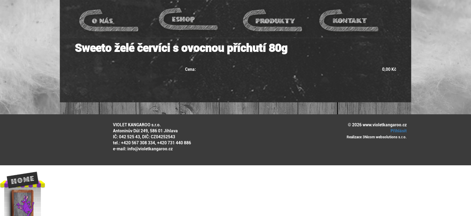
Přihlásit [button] (398, 130)
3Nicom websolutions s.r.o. (385, 137)
